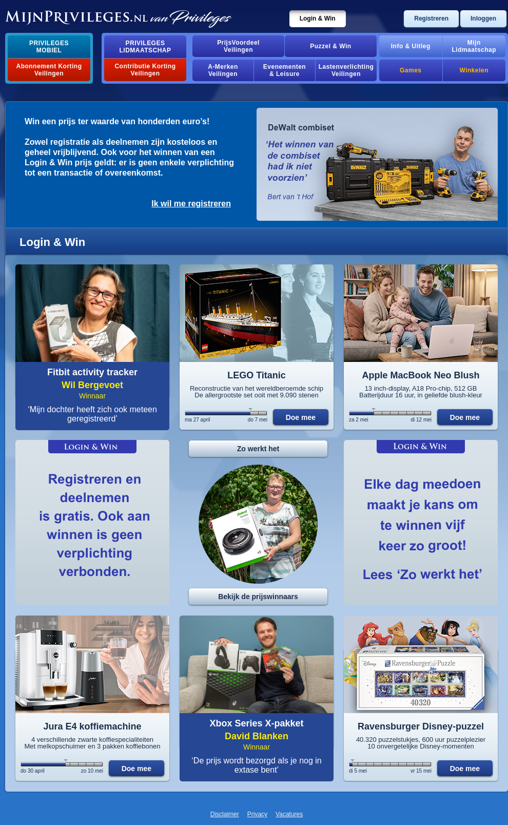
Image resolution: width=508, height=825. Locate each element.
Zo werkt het (258, 449)
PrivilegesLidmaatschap (145, 47)
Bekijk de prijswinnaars (258, 596)
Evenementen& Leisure (284, 70)
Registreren (431, 18)
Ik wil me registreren (191, 203)
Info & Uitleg (411, 46)
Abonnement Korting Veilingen (49, 70)
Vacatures (289, 814)
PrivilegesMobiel (49, 47)
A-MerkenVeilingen (223, 70)
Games (410, 70)
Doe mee (301, 417)
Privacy (257, 814)
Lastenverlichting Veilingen (346, 70)
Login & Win (318, 18)
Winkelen (474, 70)
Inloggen (483, 18)
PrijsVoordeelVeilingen (238, 46)
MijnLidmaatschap (474, 46)
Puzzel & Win (330, 46)
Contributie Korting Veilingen (144, 70)
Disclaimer (224, 814)
